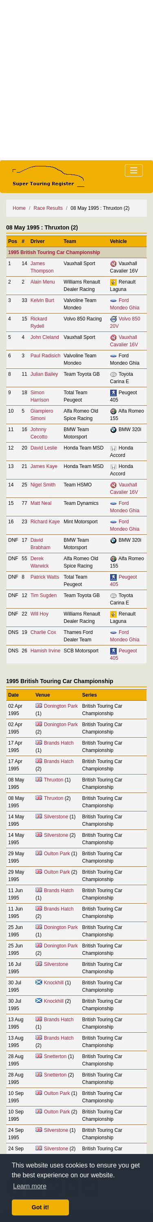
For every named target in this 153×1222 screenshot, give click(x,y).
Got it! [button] (40, 1207)
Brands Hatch (59, 743)
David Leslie (44, 448)
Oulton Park (57, 853)
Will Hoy (40, 614)
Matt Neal (41, 503)
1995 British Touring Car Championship (54, 252)
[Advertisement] (76, 80)
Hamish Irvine (45, 651)
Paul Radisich (45, 356)
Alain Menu (43, 282)
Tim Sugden (44, 595)
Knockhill (54, 983)
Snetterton (55, 1056)
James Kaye (44, 466)
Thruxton (53, 780)
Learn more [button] (30, 1186)
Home (19, 208)
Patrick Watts (45, 577)
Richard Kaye (45, 522)
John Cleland (45, 337)
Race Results (47, 208)
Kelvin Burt (42, 300)
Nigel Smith (43, 485)
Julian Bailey (44, 374)
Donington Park (61, 706)
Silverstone (56, 817)
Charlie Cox (43, 632)
